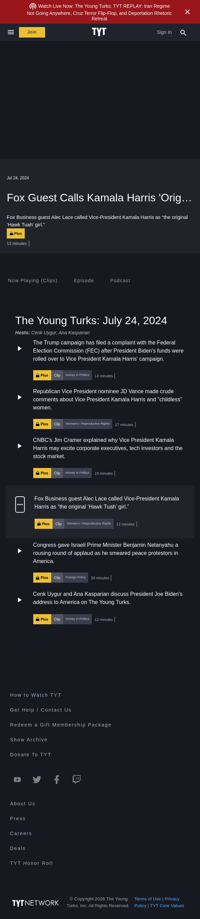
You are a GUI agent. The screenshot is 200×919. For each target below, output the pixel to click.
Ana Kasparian (74, 332)
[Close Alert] (187, 12)
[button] (100, 360)
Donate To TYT (31, 754)
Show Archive (29, 739)
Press (18, 818)
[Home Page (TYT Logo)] (100, 32)
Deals (18, 848)
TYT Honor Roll (31, 863)
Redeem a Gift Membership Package (61, 724)
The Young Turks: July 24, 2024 (91, 320)
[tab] (33, 280)
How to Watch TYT (36, 695)
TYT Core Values (167, 905)
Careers (21, 833)
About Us (23, 803)
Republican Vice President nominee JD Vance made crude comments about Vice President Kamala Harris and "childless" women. (107, 399)
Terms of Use (147, 898)
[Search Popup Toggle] (183, 32)
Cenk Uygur (43, 332)
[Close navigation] (10, 32)
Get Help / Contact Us (41, 710)
